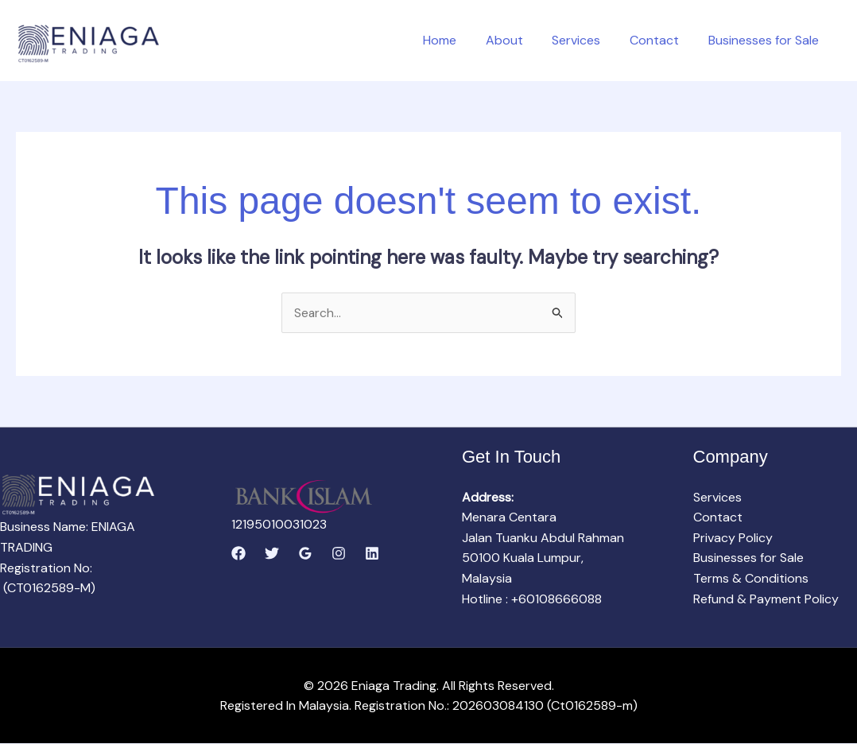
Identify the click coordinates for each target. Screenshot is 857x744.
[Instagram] (339, 554)
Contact (659, 40)
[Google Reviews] (305, 554)
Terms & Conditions (751, 579)
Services (585, 40)
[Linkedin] (372, 554)
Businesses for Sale (765, 40)
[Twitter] (272, 554)
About (517, 40)
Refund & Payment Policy (766, 599)
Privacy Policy (733, 537)
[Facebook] (238, 554)
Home (456, 40)
